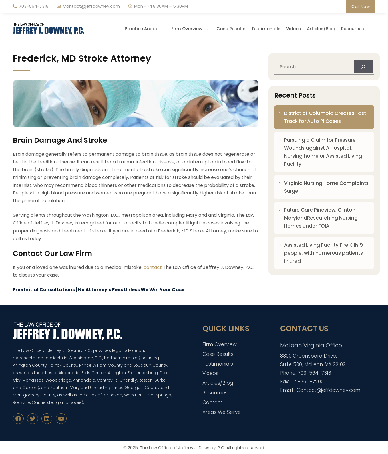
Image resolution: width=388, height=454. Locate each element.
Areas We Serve (221, 412)
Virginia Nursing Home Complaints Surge (326, 187)
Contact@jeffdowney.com (91, 6)
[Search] (363, 66)
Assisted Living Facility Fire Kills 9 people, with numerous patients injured (323, 253)
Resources (358, 29)
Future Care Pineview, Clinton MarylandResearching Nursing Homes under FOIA (321, 217)
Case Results (231, 29)
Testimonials (265, 29)
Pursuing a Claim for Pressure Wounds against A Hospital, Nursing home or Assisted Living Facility (323, 152)
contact (153, 267)
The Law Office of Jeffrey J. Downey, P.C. (182, 448)
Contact (212, 402)
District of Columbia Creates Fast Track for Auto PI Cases (325, 117)
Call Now (360, 6)
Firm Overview (192, 29)
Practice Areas (146, 29)
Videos (293, 29)
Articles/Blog (321, 29)
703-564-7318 (34, 6)
